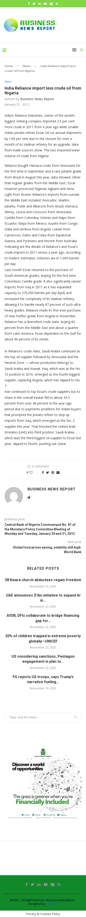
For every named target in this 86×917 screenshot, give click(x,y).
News (27, 66)
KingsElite (51, 904)
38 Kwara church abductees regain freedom (43, 580)
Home (9, 66)
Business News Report (37, 99)
